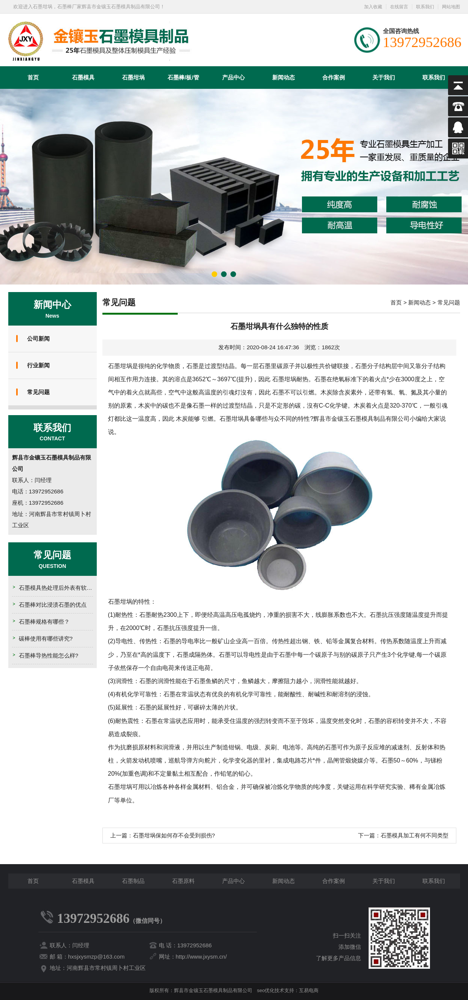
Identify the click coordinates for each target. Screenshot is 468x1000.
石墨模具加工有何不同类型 (414, 835)
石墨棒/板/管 (183, 77)
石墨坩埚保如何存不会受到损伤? (174, 835)
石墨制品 (133, 881)
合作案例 (333, 77)
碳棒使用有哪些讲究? (46, 638)
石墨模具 (83, 77)
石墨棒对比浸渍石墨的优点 (53, 604)
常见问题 (38, 392)
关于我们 (383, 77)
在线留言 (399, 6)
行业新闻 (38, 365)
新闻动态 (283, 77)
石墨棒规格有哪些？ (44, 621)
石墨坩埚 (133, 77)
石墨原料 (183, 881)
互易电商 (309, 990)
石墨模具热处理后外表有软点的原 (61, 587)
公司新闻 (38, 338)
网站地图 (451, 6)
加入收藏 (373, 6)
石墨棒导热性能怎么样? (48, 655)
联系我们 (425, 6)
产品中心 (233, 77)
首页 (33, 77)
